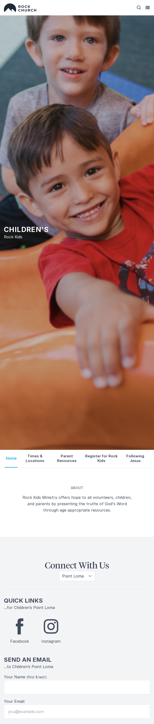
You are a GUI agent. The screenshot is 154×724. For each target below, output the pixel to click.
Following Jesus (135, 458)
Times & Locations (35, 458)
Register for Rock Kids (101, 458)
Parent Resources (67, 458)
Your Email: (14, 701)
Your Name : (25, 676)
